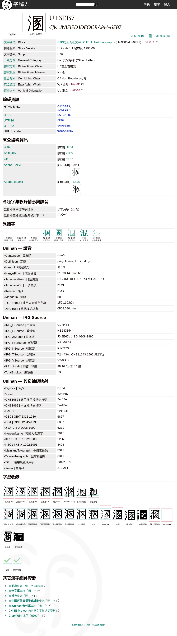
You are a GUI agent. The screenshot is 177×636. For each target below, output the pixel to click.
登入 (167, 4)
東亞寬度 (10, 84)
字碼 (147, 4)
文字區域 (10, 42)
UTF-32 (9, 129)
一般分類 (10, 60)
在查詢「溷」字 (22, 595)
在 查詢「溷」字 (28, 610)
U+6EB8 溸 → (164, 35)
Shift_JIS (10, 157)
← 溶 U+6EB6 (136, 35)
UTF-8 (8, 117)
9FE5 (69, 157)
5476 (76, 192)
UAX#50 (75, 90)
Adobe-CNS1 (12, 169)
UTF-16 (9, 123)
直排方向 (10, 90)
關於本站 (77, 629)
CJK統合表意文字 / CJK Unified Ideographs (86, 42)
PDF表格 (149, 41)
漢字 (157, 4)
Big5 (7, 151)
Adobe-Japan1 (13, 186)
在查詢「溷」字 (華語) (25, 590)
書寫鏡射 (10, 72)
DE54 (69, 151)
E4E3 (69, 163)
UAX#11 (76, 84)
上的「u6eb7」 (25, 620)
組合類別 (10, 78)
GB (6, 163)
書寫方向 (10, 66)
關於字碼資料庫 (96, 629)
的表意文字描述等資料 (32, 615)
